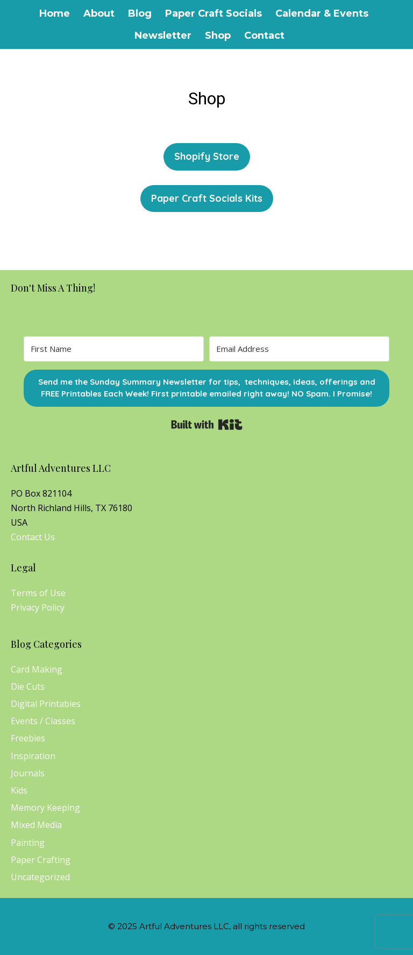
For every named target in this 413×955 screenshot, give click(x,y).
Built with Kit (207, 424)
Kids (19, 790)
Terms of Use (38, 593)
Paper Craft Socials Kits (206, 198)
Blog (140, 13)
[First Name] (114, 349)
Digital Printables (46, 704)
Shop (218, 35)
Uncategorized (40, 877)
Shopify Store (206, 156)
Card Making (36, 669)
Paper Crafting (40, 860)
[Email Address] (299, 349)
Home (54, 13)
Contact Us (33, 537)
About (99, 13)
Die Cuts (28, 686)
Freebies (28, 738)
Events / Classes (43, 721)
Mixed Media (36, 825)
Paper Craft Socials (213, 13)
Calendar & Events (321, 13)
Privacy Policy (38, 607)
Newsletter (162, 35)
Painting (28, 842)
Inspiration (33, 756)
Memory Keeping (45, 807)
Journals (28, 773)
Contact (264, 35)
